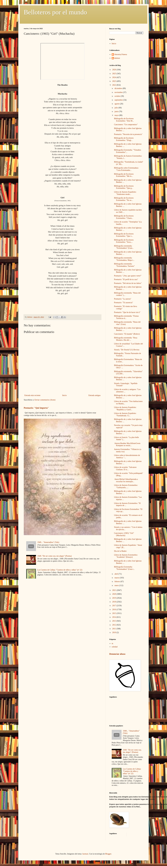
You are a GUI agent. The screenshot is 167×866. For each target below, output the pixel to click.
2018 (114, 602)
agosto (117, 104)
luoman (85, 854)
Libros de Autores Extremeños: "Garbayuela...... (126, 486)
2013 (114, 621)
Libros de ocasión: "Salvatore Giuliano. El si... (125, 468)
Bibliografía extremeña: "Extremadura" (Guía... (124, 247)
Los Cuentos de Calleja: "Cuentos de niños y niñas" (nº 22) (59, 570)
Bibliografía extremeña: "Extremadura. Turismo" (124, 265)
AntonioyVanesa (120, 54)
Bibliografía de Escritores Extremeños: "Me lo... (124, 175)
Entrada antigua (94, 395)
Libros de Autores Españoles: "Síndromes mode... (125, 193)
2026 (114, 70)
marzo (117, 578)
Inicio (64, 395)
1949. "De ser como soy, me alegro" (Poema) (54, 556)
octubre (117, 96)
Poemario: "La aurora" (122, 299)
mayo (116, 115)
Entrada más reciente (32, 395)
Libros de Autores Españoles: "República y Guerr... (125, 408)
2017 (114, 606)
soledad (115, 647)
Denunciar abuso (117, 654)
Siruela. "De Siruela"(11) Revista (126, 350)
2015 (114, 613)
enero (116, 585)
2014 (114, 617)
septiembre (118, 100)
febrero (117, 582)
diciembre (118, 88)
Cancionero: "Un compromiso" (126, 125)
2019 (114, 598)
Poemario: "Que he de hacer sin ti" (127, 312)
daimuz (117, 58)
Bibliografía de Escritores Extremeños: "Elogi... (124, 139)
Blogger (108, 854)
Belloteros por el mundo (55, 12)
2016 (114, 609)
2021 (114, 590)
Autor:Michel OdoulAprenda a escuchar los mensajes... (126, 480)
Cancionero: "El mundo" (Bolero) (127, 334)
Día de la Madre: (120, 551)
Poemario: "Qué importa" (36, 408)
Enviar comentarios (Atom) (44, 400)
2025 (114, 74)
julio (116, 108)
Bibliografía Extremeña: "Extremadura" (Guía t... (124, 568)
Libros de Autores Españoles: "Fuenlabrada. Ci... (125, 414)
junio (116, 111)
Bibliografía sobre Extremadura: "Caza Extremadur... (126, 169)
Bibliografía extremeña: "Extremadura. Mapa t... (124, 259)
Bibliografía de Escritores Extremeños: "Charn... (124, 217)
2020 (114, 594)
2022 (114, 85)
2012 (114, 625)
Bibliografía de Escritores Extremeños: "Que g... (124, 187)
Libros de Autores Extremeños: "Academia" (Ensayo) (126, 556)
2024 (114, 77)
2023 (114, 81)
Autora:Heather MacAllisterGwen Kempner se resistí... (127, 444)
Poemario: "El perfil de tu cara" (126, 279)
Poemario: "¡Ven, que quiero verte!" (127, 276)
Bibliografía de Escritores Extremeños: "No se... (124, 199)
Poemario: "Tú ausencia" (123, 303)
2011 (114, 629)
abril (116, 574)
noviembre (118, 92)
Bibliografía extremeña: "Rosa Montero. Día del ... (125, 339)
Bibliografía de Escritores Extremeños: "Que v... (124, 235)
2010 (114, 632)
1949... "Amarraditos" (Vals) (48, 542)
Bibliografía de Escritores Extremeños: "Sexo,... (124, 241)
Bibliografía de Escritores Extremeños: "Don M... (124, 120)
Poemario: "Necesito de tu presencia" (128, 134)
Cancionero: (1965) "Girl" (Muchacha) (124, 534)
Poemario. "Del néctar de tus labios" (128, 283)
